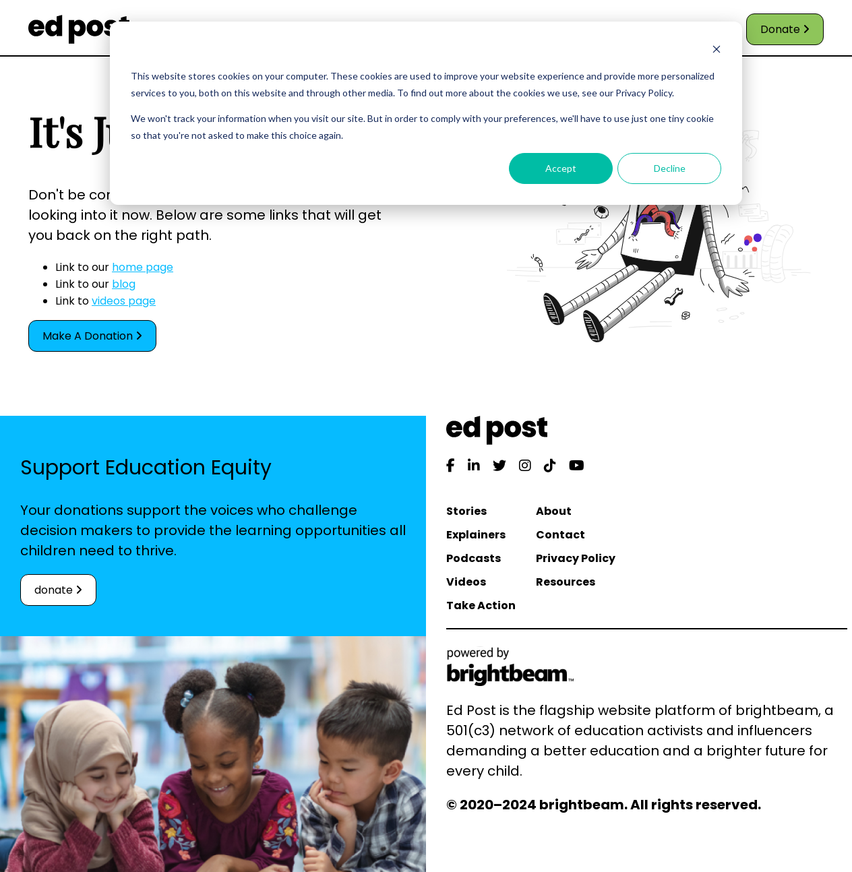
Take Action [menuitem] (481, 605)
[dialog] (426, 113)
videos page (124, 301)
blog (123, 284)
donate (58, 590)
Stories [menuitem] (466, 511)
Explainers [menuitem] (476, 534)
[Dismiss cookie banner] (716, 50)
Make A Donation (92, 336)
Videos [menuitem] (466, 582)
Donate (785, 29)
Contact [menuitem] (560, 534)
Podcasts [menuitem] (473, 558)
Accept (560, 168)
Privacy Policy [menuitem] (575, 558)
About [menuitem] (554, 511)
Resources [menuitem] (565, 582)
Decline (670, 168)
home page (142, 267)
